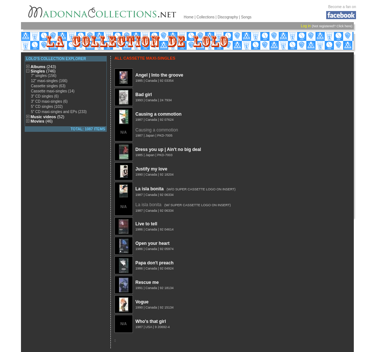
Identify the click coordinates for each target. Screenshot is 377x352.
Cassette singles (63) (48, 86)
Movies (42, 121)
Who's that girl (150, 321)
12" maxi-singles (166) (49, 81)
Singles (43, 71)
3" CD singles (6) (45, 96)
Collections (206, 17)
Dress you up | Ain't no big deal (168, 149)
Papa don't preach (154, 262)
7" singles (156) (43, 76)
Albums (43, 66)
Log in (306, 26)
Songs (246, 17)
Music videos (47, 117)
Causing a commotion (158, 114)
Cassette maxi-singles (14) (52, 91)
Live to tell (146, 223)
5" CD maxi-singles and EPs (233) (59, 112)
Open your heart (152, 243)
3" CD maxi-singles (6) (49, 101)
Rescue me (147, 282)
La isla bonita (149, 188)
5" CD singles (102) (47, 107)
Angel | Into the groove (159, 75)
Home (189, 17)
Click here (344, 26)
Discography (228, 17)
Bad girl (143, 94)
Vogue (142, 302)
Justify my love (151, 169)
